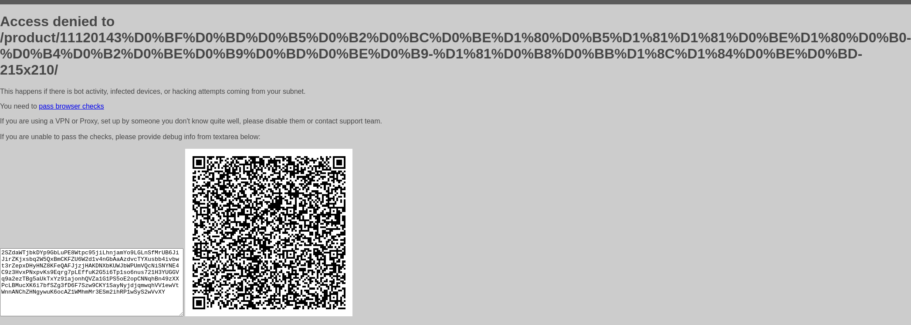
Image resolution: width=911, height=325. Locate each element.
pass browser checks (71, 106)
